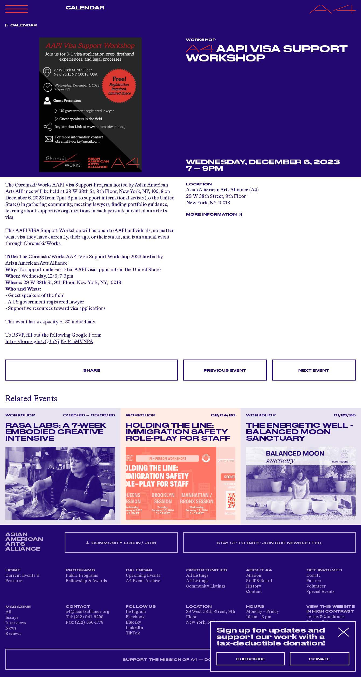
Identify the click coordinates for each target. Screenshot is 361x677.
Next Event (313, 370)
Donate (313, 576)
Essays (11, 618)
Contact (254, 592)
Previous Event (225, 370)
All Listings (197, 576)
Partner (313, 581)
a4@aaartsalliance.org (87, 612)
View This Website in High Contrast (330, 609)
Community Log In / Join (121, 543)
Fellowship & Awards (86, 581)
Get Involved (324, 570)
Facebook (135, 617)
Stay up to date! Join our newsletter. (269, 543)
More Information (211, 214)
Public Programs (82, 576)
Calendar (85, 7)
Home (12, 570)
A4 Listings (197, 581)
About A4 (259, 570)
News (10, 628)
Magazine (18, 607)
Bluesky (133, 622)
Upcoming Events (143, 576)
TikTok (133, 633)
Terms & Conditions (325, 617)
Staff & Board (259, 581)
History (253, 586)
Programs (80, 570)
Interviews (15, 623)
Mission (253, 576)
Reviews (13, 634)
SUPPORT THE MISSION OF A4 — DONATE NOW (180, 659)
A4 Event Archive (143, 581)
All (8, 612)
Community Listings (206, 586)
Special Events (320, 592)
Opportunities (206, 570)
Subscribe (250, 659)
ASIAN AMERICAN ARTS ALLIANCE (24, 541)
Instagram (136, 612)
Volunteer (316, 586)
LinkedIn (134, 628)
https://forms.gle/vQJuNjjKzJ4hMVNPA (49, 341)
